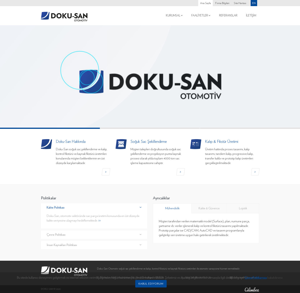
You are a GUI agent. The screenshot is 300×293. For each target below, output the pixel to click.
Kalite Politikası (94, 207)
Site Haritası (240, 3)
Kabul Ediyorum (151, 282)
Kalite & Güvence (209, 208)
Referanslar (228, 15)
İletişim (251, 15)
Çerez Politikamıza (256, 276)
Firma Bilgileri (222, 3)
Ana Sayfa (205, 3)
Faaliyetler (200, 15)
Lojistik (243, 208)
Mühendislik (172, 208)
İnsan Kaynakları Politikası (94, 245)
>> (99, 220)
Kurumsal (174, 15)
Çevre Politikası (94, 234)
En (254, 3)
